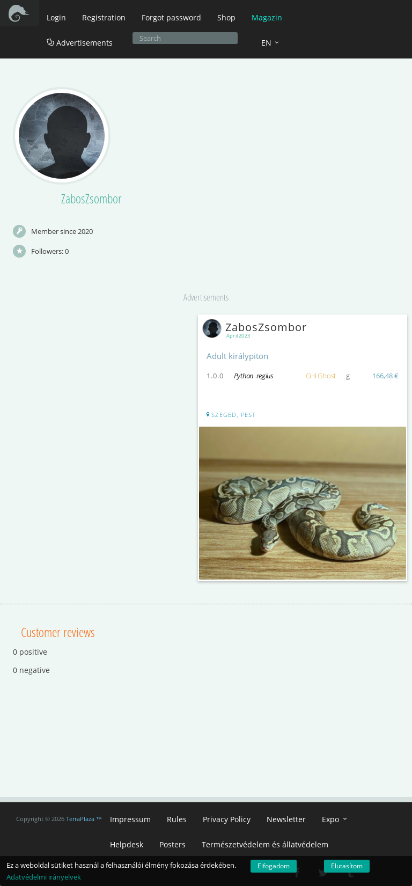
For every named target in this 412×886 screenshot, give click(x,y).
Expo (335, 819)
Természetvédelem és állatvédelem (265, 844)
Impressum (130, 819)
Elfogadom (274, 865)
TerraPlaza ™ (84, 819)
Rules (177, 819)
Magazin (267, 17)
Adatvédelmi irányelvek (43, 877)
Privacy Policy (227, 819)
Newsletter (286, 819)
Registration (104, 17)
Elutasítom (347, 865)
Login (56, 17)
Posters (172, 844)
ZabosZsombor (257, 327)
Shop (226, 17)
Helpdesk (126, 844)
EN (271, 43)
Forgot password (171, 17)
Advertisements (80, 43)
